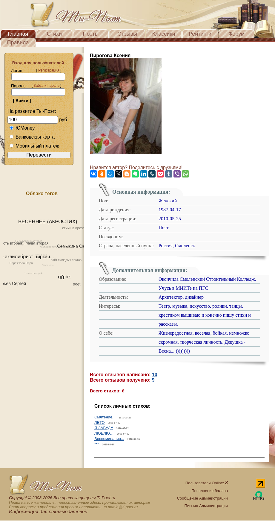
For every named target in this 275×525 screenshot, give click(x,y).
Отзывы (127, 34)
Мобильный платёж (34, 145)
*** (96, 444)
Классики (163, 34)
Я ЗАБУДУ (103, 428)
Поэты (91, 34)
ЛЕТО (99, 422)
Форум (236, 34)
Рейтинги (200, 34)
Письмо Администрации (206, 505)
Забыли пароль (46, 86)
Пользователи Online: (206, 483)
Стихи (54, 34)
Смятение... (105, 417)
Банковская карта (32, 136)
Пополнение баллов (209, 490)
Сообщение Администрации (202, 498)
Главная (18, 34)
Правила (18, 42)
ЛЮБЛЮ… (104, 433)
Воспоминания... (109, 438)
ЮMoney (22, 128)
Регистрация (48, 70)
